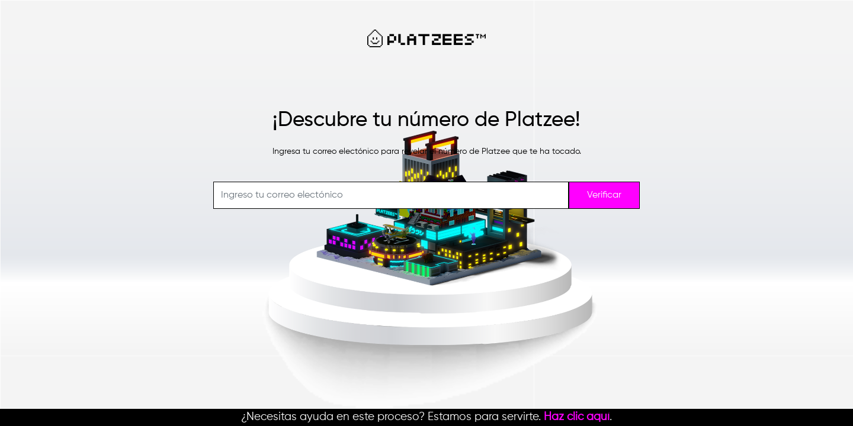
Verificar (604, 195)
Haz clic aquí (577, 416)
